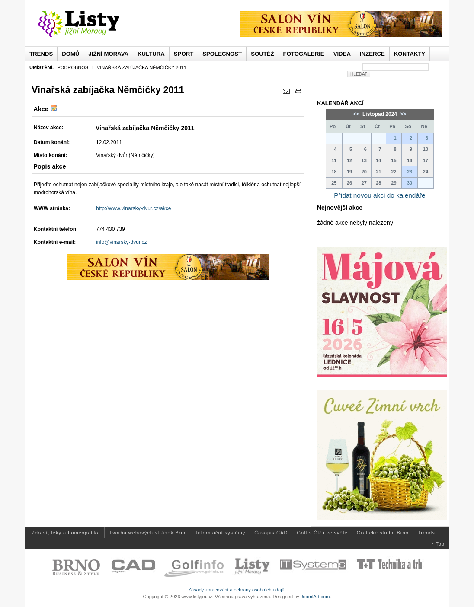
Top (440, 543)
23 (409, 171)
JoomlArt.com (315, 596)
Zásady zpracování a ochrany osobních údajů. (237, 589)
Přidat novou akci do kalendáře (379, 195)
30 (409, 182)
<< (357, 114)
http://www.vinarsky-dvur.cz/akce (133, 208)
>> (402, 114)
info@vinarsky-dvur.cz (121, 242)
